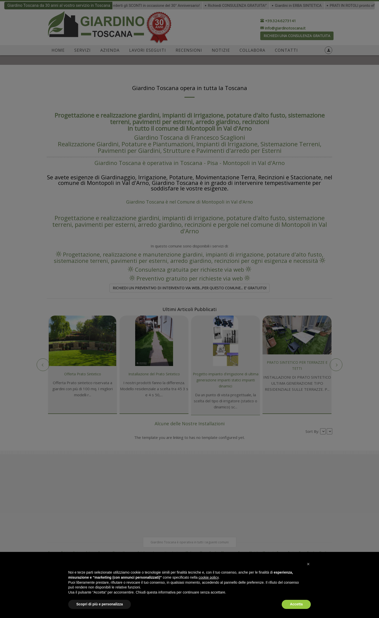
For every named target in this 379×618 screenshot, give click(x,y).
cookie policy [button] (209, 577)
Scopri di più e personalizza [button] (99, 604)
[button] (308, 564)
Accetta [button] (296, 604)
